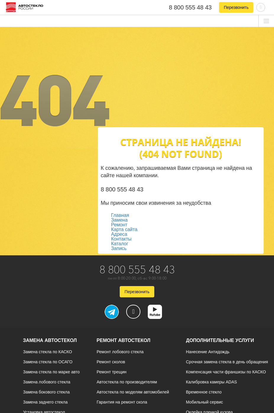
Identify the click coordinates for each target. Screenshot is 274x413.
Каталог (119, 243)
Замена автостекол (50, 340)
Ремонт (119, 224)
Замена (119, 219)
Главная (120, 215)
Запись (119, 248)
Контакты (121, 238)
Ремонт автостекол (123, 340)
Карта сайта (124, 229)
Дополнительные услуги (220, 340)
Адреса (119, 234)
